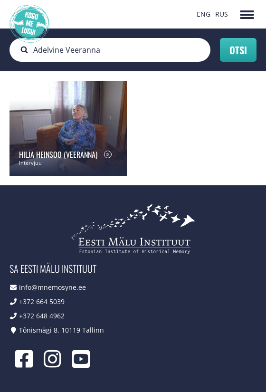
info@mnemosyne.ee (52, 287)
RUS (221, 14)
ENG (203, 14)
